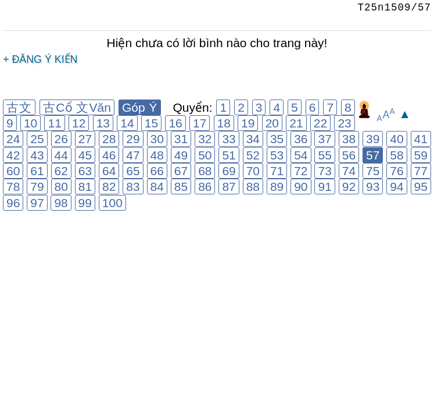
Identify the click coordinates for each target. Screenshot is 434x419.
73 (324, 170)
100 (112, 203)
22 (320, 123)
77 (421, 170)
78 (13, 186)
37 (324, 138)
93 (372, 186)
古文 (19, 107)
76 (396, 170)
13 (103, 123)
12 (78, 123)
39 (372, 138)
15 (151, 123)
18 (224, 123)
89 (277, 186)
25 (37, 138)
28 (109, 138)
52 (253, 155)
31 (181, 138)
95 (421, 186)
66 (157, 170)
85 (181, 186)
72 (300, 170)
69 (228, 170)
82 (109, 186)
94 (396, 186)
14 (127, 123)
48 (157, 155)
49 (181, 155)
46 (109, 155)
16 (175, 123)
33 (228, 138)
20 (272, 123)
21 (296, 123)
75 (372, 170)
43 (37, 155)
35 (277, 138)
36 (300, 138)
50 (204, 155)
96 (13, 203)
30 (157, 138)
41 (421, 138)
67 (181, 170)
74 (349, 170)
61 (37, 170)
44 (61, 155)
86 (204, 186)
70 (253, 170)
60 (13, 170)
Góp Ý (139, 107)
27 (85, 138)
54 (300, 155)
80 (61, 186)
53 (277, 155)
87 (228, 186)
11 (54, 123)
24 (13, 138)
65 (132, 170)
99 (85, 203)
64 (109, 170)
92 (349, 186)
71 (277, 170)
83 (132, 186)
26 (61, 138)
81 (85, 186)
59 (421, 155)
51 (228, 155)
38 (349, 138)
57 (372, 155)
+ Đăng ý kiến (40, 59)
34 (253, 138)
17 (199, 123)
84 (157, 186)
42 (13, 155)
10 (30, 123)
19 (247, 123)
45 (85, 155)
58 (396, 155)
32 (204, 138)
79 (37, 186)
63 (85, 170)
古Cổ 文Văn (77, 107)
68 (204, 170)
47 (132, 155)
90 (300, 186)
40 (396, 138)
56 (349, 155)
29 (132, 138)
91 (324, 186)
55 (324, 155)
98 (60, 203)
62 (61, 170)
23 (344, 123)
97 (37, 203)
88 (253, 186)
